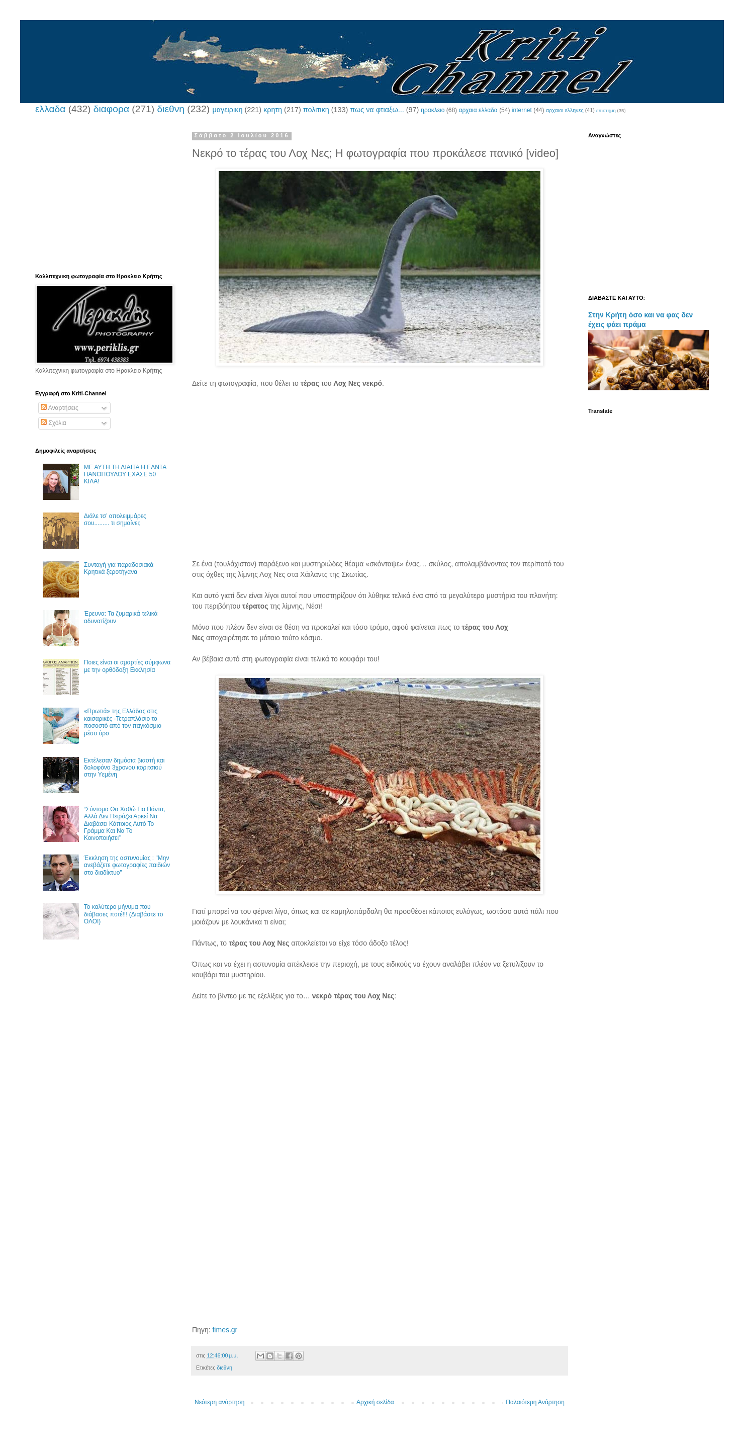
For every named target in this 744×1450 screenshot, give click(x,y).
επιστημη (606, 110)
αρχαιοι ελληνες (565, 110)
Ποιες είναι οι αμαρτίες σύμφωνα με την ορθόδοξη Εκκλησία (127, 666)
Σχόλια (53, 423)
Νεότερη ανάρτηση (219, 1402)
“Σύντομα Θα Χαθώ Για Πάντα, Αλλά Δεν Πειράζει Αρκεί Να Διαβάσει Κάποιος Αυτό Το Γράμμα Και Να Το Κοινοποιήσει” (124, 824)
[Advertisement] (379, 478)
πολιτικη (316, 110)
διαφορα (111, 109)
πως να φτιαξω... (377, 110)
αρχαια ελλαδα (477, 110)
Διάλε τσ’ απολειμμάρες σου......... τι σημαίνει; (115, 520)
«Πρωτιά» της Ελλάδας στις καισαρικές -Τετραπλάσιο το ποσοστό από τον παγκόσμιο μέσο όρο (122, 722)
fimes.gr (224, 1330)
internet (522, 110)
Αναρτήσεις (59, 407)
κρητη (272, 110)
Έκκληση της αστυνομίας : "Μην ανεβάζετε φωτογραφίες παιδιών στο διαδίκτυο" (127, 865)
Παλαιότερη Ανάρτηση (535, 1402)
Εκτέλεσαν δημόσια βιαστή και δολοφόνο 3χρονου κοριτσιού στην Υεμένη (124, 768)
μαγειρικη (227, 110)
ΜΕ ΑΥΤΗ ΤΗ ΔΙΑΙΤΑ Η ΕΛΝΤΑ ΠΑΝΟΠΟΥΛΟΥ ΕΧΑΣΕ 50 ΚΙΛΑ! (125, 474)
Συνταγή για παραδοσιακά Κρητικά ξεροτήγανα (118, 568)
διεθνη (170, 109)
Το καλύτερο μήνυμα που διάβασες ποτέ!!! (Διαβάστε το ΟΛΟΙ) (123, 914)
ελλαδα (50, 109)
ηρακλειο (432, 110)
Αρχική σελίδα (375, 1402)
